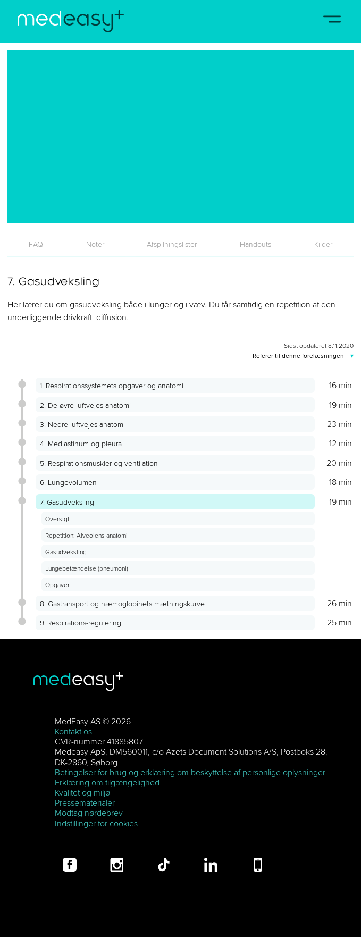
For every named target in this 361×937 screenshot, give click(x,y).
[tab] (36, 244)
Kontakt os (73, 731)
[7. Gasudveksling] (180, 136)
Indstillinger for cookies (96, 823)
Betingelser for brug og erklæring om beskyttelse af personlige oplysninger (190, 772)
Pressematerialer (85, 802)
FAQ (36, 244)
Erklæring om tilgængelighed (107, 782)
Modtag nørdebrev (89, 812)
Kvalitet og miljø (82, 792)
